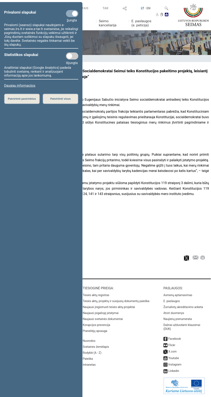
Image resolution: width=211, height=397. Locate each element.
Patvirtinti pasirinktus (22, 98)
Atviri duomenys (173, 313)
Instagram (174, 364)
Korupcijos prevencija (96, 325)
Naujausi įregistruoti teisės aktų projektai (109, 307)
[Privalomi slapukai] (72, 13)
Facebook (174, 338)
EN (148, 8)
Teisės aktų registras (96, 295)
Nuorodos (89, 340)
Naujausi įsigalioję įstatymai (101, 313)
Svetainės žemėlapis (96, 346)
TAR (105, 8)
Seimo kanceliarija (107, 23)
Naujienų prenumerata (177, 319)
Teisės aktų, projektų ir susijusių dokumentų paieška (116, 301)
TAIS (85, 8)
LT (142, 8)
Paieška (88, 358)
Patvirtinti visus (60, 98)
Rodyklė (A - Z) (92, 352)
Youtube (173, 358)
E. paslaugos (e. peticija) (141, 23)
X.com (172, 351)
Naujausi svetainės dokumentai (103, 319)
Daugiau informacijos (19, 86)
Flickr (171, 345)
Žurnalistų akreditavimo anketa (183, 307)
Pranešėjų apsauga (95, 331)
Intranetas (89, 364)
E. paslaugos (171, 301)
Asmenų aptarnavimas (177, 295)
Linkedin (173, 370)
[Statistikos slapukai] (72, 56)
